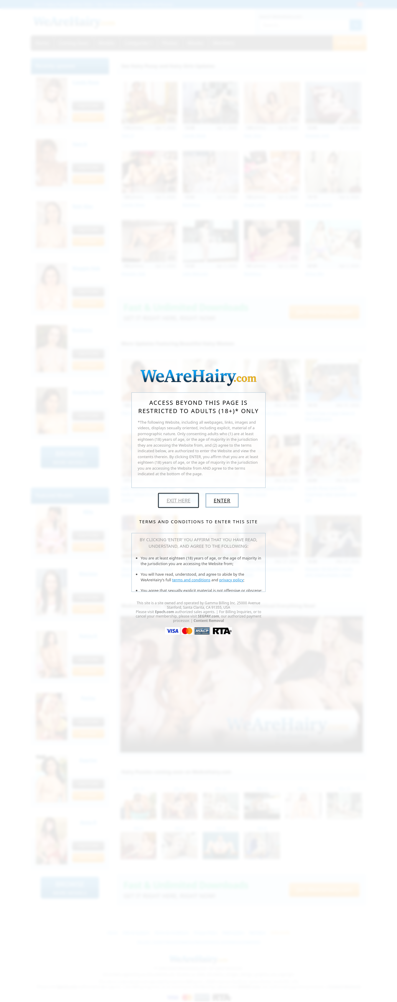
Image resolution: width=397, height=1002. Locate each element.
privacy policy (231, 579)
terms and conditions (191, 579)
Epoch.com (164, 612)
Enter (222, 500)
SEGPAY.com (208, 616)
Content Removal (209, 620)
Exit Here (178, 500)
